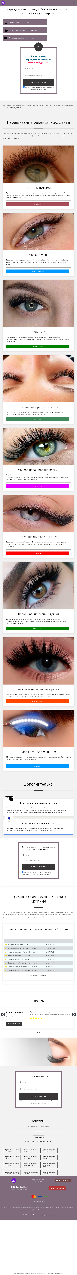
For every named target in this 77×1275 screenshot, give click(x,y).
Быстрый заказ (38, 628)
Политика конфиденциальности (43, 1215)
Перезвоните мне (57, 1188)
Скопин (9, 3)
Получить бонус (37, 204)
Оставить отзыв (13, 1023)
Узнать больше (37, 346)
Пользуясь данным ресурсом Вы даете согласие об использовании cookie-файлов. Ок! (38, 1273)
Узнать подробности (37, 701)
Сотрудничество (63, 1180)
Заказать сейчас (37, 419)
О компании (38, 1137)
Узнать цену (37, 766)
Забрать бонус (37, 553)
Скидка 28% (37, 486)
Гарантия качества (37, 271)
